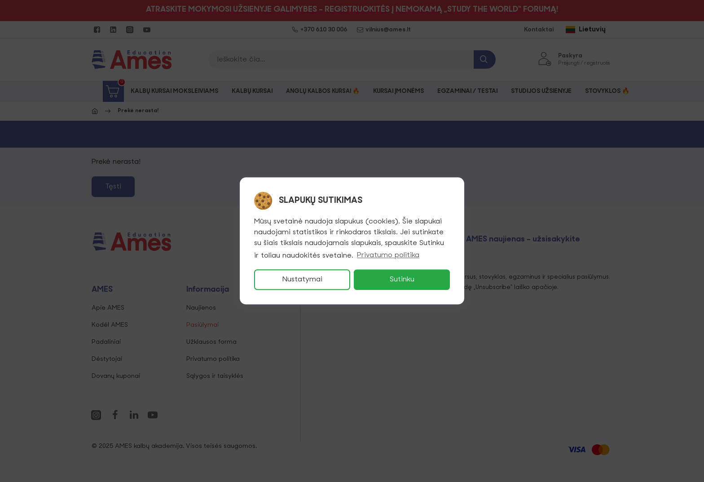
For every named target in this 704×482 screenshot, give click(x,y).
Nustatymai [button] (302, 280)
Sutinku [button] (402, 280)
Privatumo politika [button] (388, 255)
